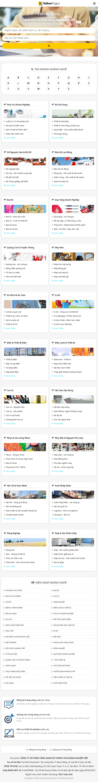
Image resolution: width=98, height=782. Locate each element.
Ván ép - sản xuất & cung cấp (19, 173)
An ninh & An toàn (16, 295)
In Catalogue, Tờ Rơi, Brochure (67, 316)
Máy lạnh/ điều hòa (62, 363)
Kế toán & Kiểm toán (15, 125)
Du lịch (8, 619)
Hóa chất (9, 631)
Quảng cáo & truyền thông (20, 247)
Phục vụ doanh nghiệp (18, 104)
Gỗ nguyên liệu (12, 169)
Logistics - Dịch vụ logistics (66, 510)
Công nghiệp (59, 602)
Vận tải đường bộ (13, 506)
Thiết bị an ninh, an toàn (17, 316)
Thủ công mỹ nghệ (61, 665)
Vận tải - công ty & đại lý (16, 502)
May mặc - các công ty (64, 454)
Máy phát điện (12, 372)
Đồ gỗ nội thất (12, 177)
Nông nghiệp (13, 533)
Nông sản (10, 550)
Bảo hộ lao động (63, 152)
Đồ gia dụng (61, 104)
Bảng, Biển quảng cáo (16, 268)
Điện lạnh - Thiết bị (62, 359)
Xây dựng (9, 683)
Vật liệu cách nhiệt (62, 367)
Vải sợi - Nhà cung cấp (64, 467)
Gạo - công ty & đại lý (15, 554)
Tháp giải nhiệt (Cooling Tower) (68, 372)
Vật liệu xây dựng (64, 390)
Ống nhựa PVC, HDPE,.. (16, 467)
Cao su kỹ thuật (13, 415)
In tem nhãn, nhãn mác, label (67, 320)
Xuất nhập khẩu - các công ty (67, 502)
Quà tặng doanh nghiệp (67, 199)
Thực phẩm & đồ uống (15, 671)
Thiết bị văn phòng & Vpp (64, 671)
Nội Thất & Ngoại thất (15, 648)
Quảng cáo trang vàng (33, 714)
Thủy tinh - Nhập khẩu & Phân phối (69, 225)
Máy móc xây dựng (62, 264)
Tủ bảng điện (12, 367)
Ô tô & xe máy (11, 654)
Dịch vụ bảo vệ (12, 320)
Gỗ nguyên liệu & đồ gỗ (19, 152)
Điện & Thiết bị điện (17, 342)
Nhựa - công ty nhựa (15, 454)
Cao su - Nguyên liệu (15, 407)
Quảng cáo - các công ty (16, 264)
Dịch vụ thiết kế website (33, 729)
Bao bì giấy (59, 562)
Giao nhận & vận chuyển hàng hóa (21, 510)
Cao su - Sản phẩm (14, 411)
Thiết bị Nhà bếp (61, 121)
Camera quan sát (13, 312)
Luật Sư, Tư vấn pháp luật (17, 121)
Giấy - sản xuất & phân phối (66, 550)
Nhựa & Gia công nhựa (18, 437)
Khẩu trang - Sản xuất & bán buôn (69, 177)
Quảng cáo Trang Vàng (62, 749)
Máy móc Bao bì (61, 272)
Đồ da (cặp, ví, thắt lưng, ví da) (67, 220)
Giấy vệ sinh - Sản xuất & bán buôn (69, 558)
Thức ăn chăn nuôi (14, 558)
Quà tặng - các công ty (64, 216)
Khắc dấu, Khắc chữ (14, 133)
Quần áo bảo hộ (61, 181)
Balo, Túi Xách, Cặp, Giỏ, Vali (66, 229)
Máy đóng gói (60, 268)
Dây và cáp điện (13, 363)
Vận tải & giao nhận (17, 485)
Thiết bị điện (11, 359)
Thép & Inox (10, 665)
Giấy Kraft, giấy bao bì (64, 554)
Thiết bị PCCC (12, 324)
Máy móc (59, 247)
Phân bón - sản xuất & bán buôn (20, 562)
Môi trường (10, 642)
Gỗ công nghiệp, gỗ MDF (17, 181)
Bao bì (10, 199)
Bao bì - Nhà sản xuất (15, 216)
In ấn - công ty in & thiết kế (66, 312)
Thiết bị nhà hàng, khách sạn (67, 125)
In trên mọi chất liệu (63, 324)
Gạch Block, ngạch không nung (68, 411)
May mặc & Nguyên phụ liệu (69, 437)
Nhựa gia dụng (60, 133)
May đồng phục (61, 458)
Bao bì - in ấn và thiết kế (16, 220)
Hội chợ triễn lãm (13, 276)
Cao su (10, 390)
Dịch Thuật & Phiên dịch (16, 129)
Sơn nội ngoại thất (62, 419)
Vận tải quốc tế (60, 506)
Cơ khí (8, 602)
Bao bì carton (12, 229)
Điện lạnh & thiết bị (65, 342)
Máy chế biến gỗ (61, 276)
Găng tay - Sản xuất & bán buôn (68, 173)
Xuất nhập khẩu (63, 485)
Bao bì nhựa (11, 225)
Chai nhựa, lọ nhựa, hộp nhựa (19, 458)
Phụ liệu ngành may (63, 463)
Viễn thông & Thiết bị (62, 677)
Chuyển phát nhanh (15, 514)
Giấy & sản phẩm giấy (66, 533)
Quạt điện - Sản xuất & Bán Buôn (68, 129)
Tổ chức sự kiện (13, 272)
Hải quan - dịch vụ (62, 514)
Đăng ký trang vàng (33, 700)
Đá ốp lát (58, 415)
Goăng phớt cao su (14, 419)
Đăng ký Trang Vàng (37, 749)
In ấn (57, 295)
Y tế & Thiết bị (59, 660)
